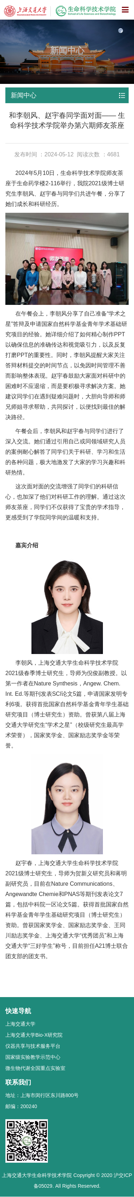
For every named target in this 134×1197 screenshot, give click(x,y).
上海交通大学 (20, 1024)
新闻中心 (23, 95)
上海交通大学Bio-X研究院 (34, 1035)
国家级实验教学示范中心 (32, 1057)
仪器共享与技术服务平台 (32, 1046)
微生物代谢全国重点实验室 (35, 1068)
